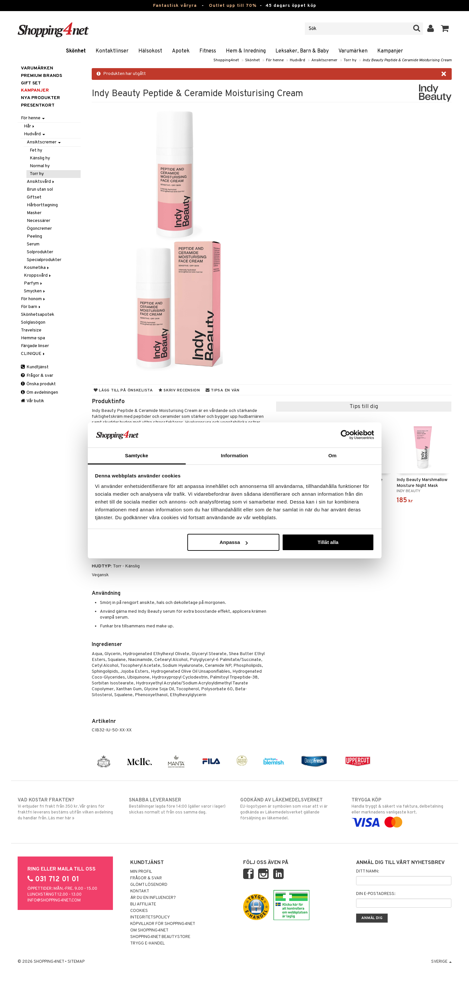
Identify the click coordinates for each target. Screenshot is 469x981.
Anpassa (234, 542)
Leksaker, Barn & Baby (302, 51)
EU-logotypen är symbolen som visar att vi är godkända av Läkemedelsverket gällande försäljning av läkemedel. (290, 809)
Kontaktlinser (112, 51)
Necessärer (38, 221)
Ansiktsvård (41, 181)
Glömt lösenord (148, 884)
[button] (445, 28)
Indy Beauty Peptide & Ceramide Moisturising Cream (407, 60)
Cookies (139, 911)
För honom (33, 299)
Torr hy (350, 60)
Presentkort (38, 105)
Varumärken (352, 51)
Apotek (181, 51)
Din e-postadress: (375, 894)
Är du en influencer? (153, 897)
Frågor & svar (37, 375)
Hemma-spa (33, 338)
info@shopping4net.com (54, 900)
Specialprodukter (44, 260)
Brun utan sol (40, 189)
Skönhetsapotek (37, 314)
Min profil (141, 871)
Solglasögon (33, 322)
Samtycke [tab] (136, 455)
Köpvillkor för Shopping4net (162, 924)
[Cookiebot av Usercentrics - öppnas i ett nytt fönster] (345, 435)
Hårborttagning (42, 205)
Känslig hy (40, 158)
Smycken (35, 291)
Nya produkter (40, 98)
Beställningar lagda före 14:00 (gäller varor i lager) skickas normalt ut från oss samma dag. (179, 806)
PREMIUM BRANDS (41, 76)
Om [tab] (332, 455)
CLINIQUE (33, 354)
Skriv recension (179, 390)
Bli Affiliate (143, 904)
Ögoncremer (39, 228)
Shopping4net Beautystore (160, 937)
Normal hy (40, 166)
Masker (34, 213)
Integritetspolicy (150, 917)
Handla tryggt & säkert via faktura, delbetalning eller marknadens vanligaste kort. (402, 811)
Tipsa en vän (223, 390)
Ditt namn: (367, 871)
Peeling (34, 236)
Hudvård (297, 60)
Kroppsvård (38, 275)
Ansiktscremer (324, 60)
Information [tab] (234, 455)
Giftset (34, 197)
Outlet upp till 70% (233, 5)
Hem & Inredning (246, 51)
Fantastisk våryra (175, 5)
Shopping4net (226, 60)
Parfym (33, 283)
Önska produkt (38, 384)
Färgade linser (35, 346)
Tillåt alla (328, 542)
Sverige (441, 961)
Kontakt (139, 891)
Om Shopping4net (149, 930)
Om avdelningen (39, 392)
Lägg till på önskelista (123, 390)
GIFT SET (31, 83)
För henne (275, 60)
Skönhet (76, 51)
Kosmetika (37, 268)
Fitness (207, 51)
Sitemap (76, 961)
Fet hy (36, 150)
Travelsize (31, 330)
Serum (33, 244)
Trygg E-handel (147, 943)
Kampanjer (390, 51)
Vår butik (32, 401)
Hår (29, 126)
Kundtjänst (35, 367)
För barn (31, 307)
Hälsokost (150, 51)
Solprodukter (40, 252)
